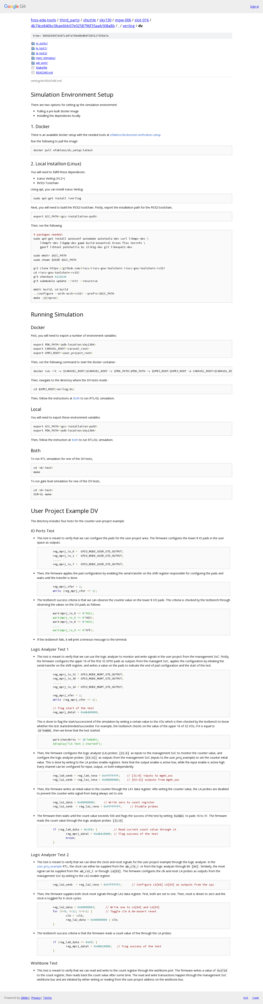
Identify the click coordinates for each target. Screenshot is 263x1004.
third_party (70, 19)
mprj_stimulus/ (45, 58)
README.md (44, 72)
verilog (129, 25)
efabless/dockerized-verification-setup (135, 135)
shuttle (89, 19)
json (255, 997)
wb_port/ (42, 63)
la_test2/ (41, 53)
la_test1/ (41, 48)
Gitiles (25, 998)
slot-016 (142, 19)
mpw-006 (123, 19)
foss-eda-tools (43, 19)
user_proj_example (49, 866)
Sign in (254, 6)
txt (245, 997)
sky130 (105, 19)
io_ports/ (42, 43)
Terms (47, 998)
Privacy (36, 998)
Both (76, 398)
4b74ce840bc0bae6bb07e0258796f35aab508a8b (73, 25)
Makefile (41, 68)
